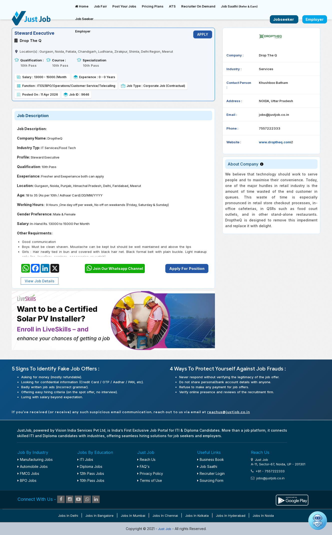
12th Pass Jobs (90, 473)
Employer (82, 31)
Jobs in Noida (263, 516)
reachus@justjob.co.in (228, 412)
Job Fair (100, 6)
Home (81, 6)
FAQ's (143, 466)
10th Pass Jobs (90, 480)
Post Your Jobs (124, 6)
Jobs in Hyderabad (230, 516)
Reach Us (146, 459)
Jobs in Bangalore (99, 516)
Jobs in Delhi (68, 516)
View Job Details (39, 281)
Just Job (165, 529)
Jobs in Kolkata (197, 516)
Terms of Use (149, 480)
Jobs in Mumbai (133, 516)
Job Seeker (84, 19)
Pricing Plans (153, 6)
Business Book (210, 459)
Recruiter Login (211, 473)
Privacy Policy (150, 473)
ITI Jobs (85, 459)
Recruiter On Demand (198, 6)
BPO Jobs (26, 480)
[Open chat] (317, 520)
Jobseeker (284, 19)
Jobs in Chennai (165, 516)
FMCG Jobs (28, 473)
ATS (172, 6)
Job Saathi (239, 6)
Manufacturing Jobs (35, 459)
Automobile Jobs (32, 466)
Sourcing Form (210, 480)
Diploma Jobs (89, 466)
